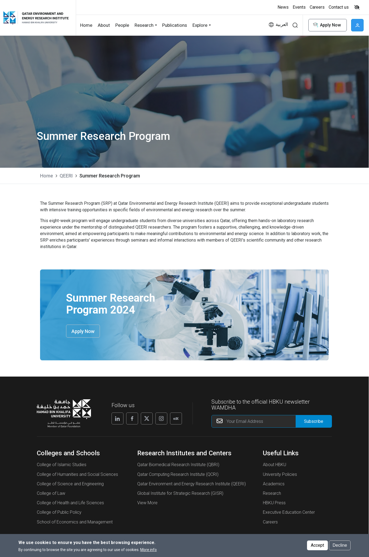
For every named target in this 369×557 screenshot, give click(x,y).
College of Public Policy (59, 512)
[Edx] (176, 418)
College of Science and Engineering (70, 483)
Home (46, 176)
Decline (339, 546)
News (283, 7)
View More (147, 502)
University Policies (280, 474)
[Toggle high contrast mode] (356, 7)
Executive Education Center (289, 512)
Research (272, 493)
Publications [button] (174, 25)
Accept (317, 546)
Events (299, 7)
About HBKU (274, 464)
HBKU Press (274, 502)
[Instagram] (161, 418)
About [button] (104, 25)
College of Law (51, 493)
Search (295, 25)
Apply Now (326, 25)
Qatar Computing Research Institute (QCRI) (177, 474)
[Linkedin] (117, 418)
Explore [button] (199, 25)
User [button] (357, 25)
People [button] (122, 25)
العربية (282, 24)
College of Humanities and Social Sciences (77, 474)
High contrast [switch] (357, 7)
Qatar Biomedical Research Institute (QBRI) (178, 464)
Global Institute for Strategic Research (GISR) (180, 493)
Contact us (339, 7)
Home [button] (86, 25)
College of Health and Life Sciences (70, 502)
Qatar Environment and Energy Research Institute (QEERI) (191, 483)
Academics (274, 483)
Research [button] (144, 25)
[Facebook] (132, 418)
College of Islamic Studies (61, 464)
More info (148, 551)
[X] (147, 418)
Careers (317, 7)
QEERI (66, 176)
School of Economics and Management (75, 522)
